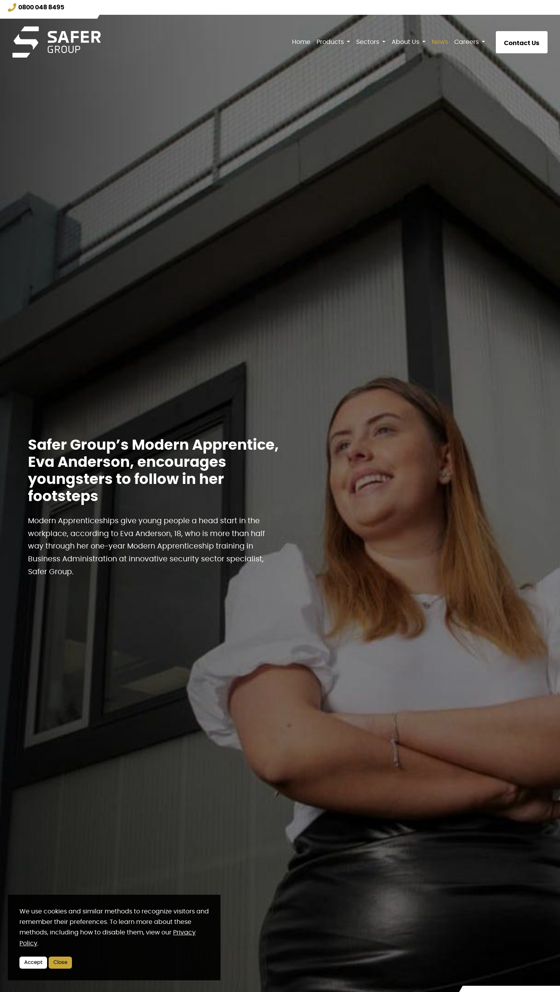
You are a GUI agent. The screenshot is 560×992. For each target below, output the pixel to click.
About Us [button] (406, 42)
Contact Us (521, 43)
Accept (33, 962)
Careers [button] (467, 42)
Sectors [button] (368, 42)
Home (301, 42)
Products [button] (331, 42)
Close (60, 962)
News (440, 42)
